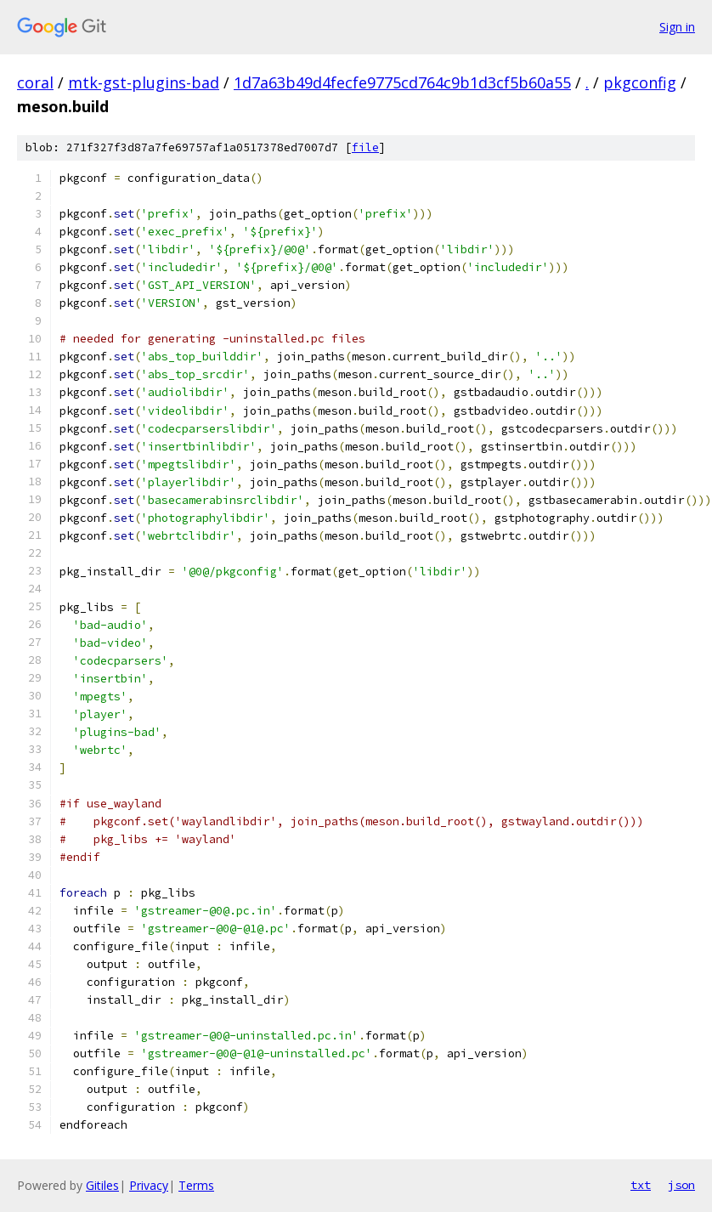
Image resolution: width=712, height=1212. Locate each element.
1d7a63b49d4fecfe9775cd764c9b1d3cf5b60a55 (402, 82)
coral (35, 82)
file (365, 147)
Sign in (677, 27)
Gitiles (102, 1185)
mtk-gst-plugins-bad (143, 82)
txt (640, 1184)
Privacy (148, 1185)
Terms (196, 1185)
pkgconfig (639, 82)
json (681, 1184)
